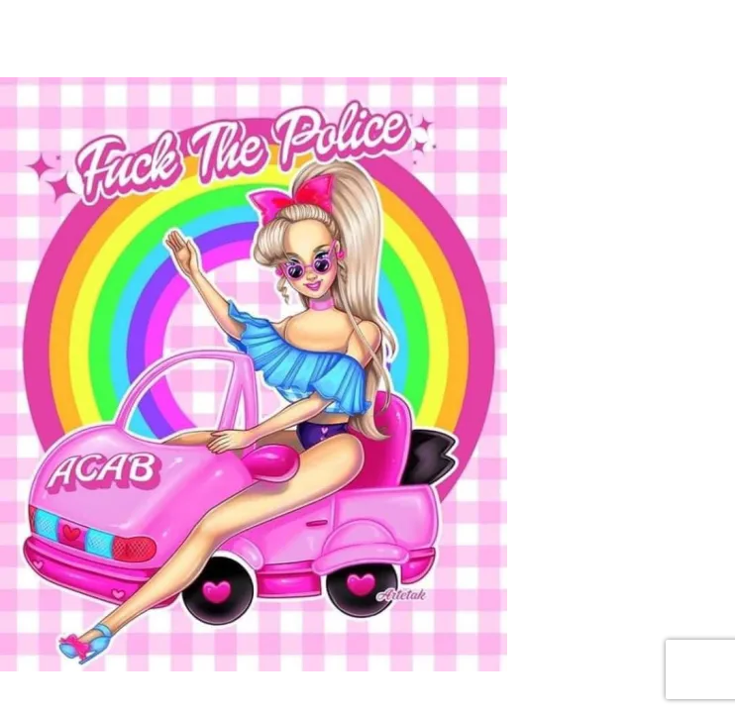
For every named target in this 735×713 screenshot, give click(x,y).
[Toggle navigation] (128, 28)
